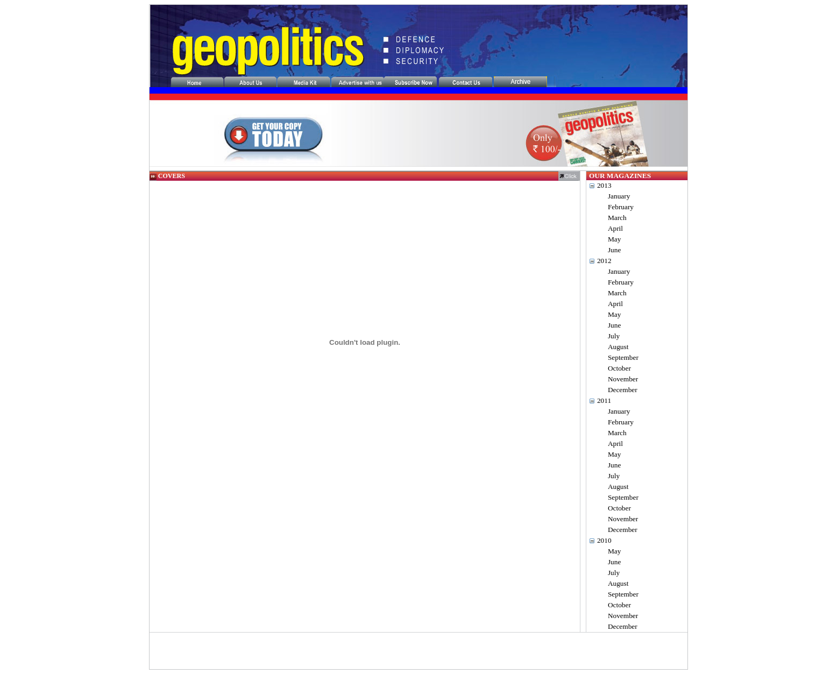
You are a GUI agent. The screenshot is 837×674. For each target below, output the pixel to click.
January (619, 196)
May (614, 239)
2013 (604, 185)
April (615, 228)
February (621, 207)
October (619, 368)
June (614, 250)
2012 (604, 261)
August (618, 347)
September (623, 357)
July (614, 336)
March (617, 218)
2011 (604, 400)
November (623, 379)
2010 (604, 540)
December (622, 390)
